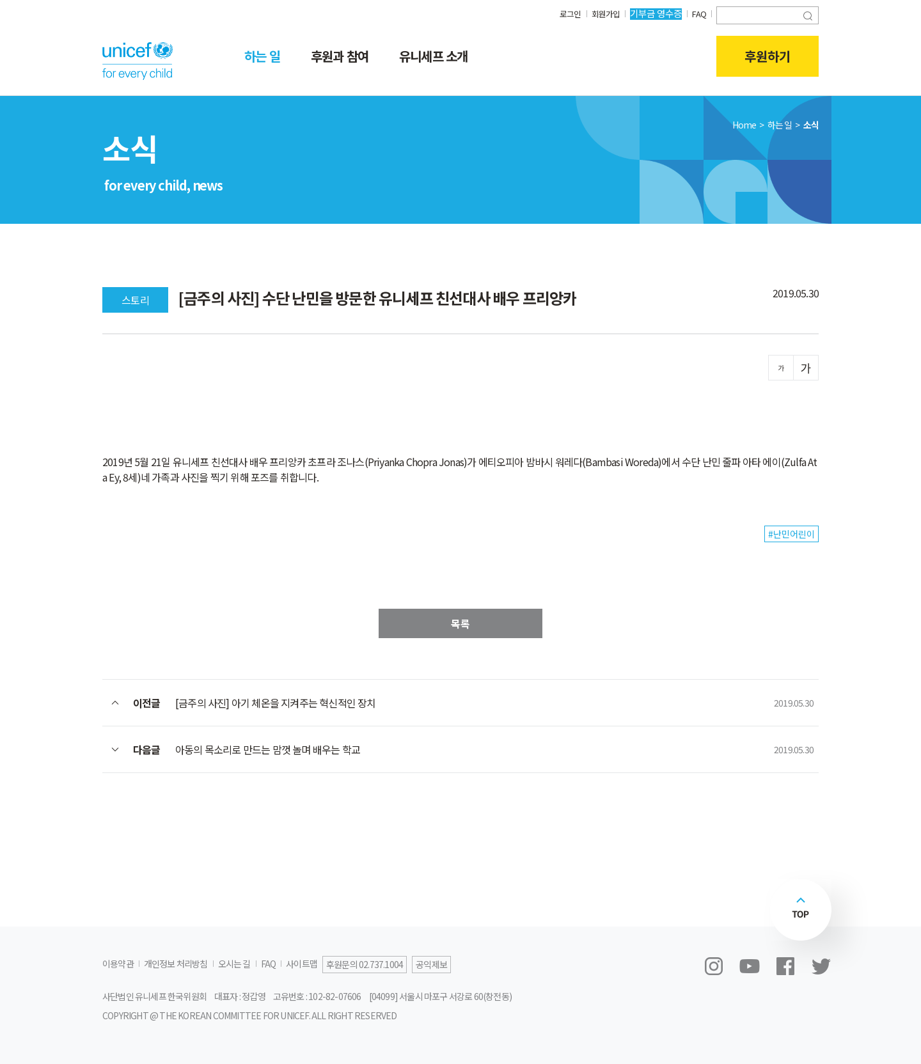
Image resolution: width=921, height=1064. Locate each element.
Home (744, 124)
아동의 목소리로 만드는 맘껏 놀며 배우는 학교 (267, 749)
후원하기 (767, 56)
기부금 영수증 (654, 13)
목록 (460, 623)
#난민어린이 (791, 534)
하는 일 (262, 56)
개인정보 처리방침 (176, 963)
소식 (811, 124)
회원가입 (602, 13)
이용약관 (118, 963)
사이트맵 (301, 963)
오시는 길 (234, 963)
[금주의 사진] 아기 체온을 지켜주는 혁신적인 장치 (275, 702)
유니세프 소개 (433, 56)
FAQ (698, 13)
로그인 (565, 13)
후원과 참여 (339, 56)
